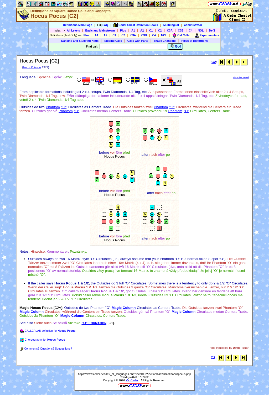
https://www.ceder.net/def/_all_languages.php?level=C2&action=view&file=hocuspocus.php (134, 374)
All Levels (73, 30)
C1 (151, 30)
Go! (175, 46)
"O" (63, 107)
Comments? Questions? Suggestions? (46, 348)
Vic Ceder (132, 380)
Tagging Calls (113, 40)
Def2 (212, 30)
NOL (201, 30)
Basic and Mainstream (100, 30)
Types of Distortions (194, 40)
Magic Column (124, 308)
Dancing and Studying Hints (80, 40)
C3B (180, 30)
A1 (133, 30)
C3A (170, 30)
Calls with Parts (137, 40)
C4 (191, 30)
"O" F (93, 323)
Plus (123, 30)
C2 (160, 30)
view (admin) (241, 77)
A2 (142, 30)
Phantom (53, 107)
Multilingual (171, 25)
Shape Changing (164, 40)
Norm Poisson (32, 67)
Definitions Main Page (77, 25)
